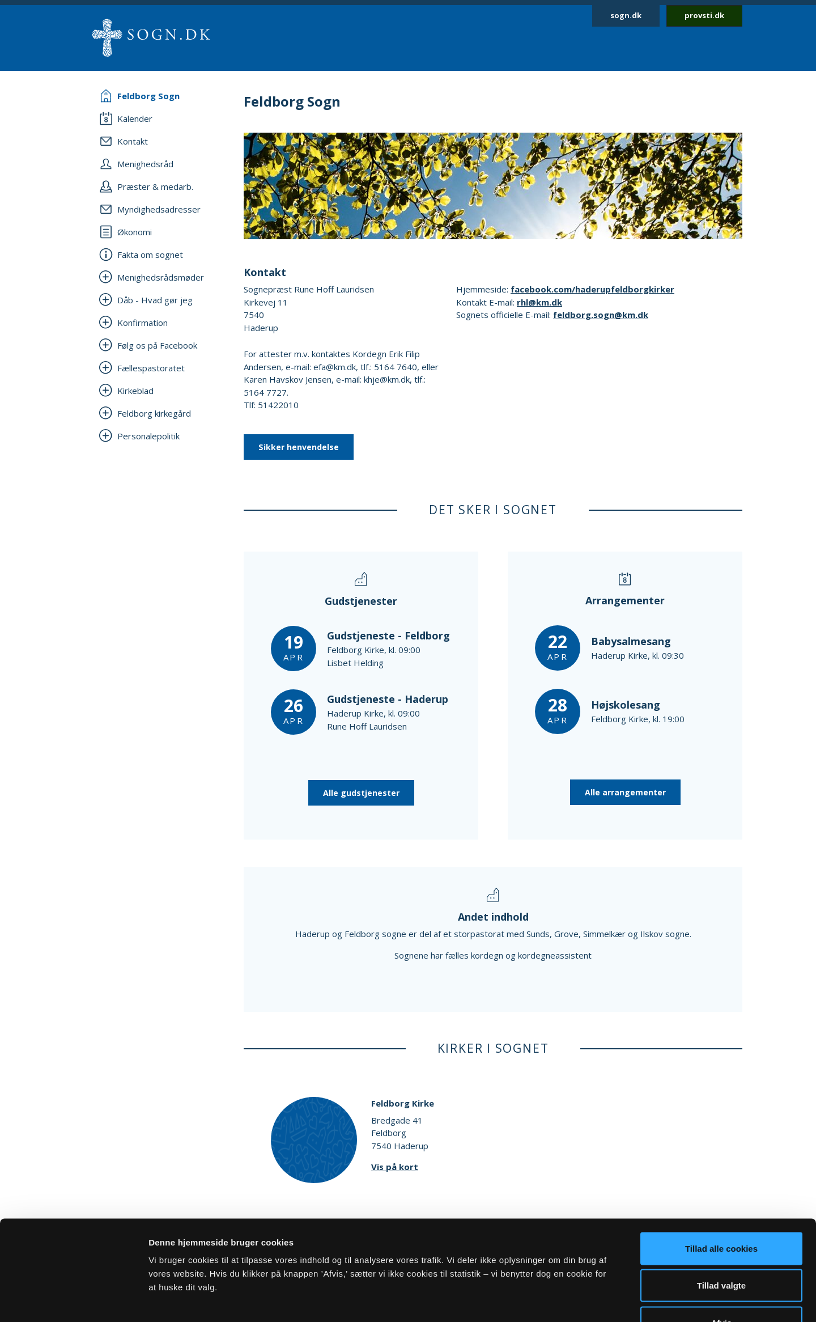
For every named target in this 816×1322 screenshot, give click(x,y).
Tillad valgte (721, 1210)
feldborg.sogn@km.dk (600, 314)
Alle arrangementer (625, 792)
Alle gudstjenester (361, 792)
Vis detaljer (589, 1299)
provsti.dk (704, 15)
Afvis (721, 1247)
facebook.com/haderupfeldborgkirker (592, 289)
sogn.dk (625, 15)
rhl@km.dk (539, 302)
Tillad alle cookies (721, 1173)
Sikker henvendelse (298, 447)
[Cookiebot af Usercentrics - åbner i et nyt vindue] (73, 1299)
